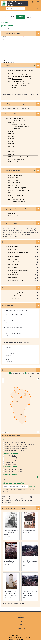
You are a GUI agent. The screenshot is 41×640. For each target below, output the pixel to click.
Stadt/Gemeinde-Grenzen (33, 373)
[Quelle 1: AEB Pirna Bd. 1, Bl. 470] (37, 270)
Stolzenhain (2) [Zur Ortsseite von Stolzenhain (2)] (8, 502)
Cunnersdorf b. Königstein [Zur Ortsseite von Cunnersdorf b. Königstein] (12, 499)
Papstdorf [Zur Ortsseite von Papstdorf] (29, 501)
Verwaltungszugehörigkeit (11, 170)
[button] (37, 247)
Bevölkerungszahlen (9, 114)
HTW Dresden (22, 446)
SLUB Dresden (20, 442)
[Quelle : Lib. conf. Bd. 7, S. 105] (37, 262)
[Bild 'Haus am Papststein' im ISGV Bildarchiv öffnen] (29, 526)
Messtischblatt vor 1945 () (14, 451)
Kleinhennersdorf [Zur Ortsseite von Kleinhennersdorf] (27, 499)
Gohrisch (14, 87)
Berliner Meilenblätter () (16, 446)
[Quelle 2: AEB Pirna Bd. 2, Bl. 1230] (37, 272)
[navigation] (20, 17)
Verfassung (7, 65)
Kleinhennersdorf (17, 76)
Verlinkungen (7, 305)
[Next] (35, 17)
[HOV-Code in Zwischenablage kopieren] (31, 28)
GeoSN (21, 451)
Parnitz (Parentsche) (29, 16)
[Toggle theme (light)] (37, 8)
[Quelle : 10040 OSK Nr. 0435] (37, 275)
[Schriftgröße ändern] (33, 8)
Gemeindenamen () (12, 460)
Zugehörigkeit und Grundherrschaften (15, 209)
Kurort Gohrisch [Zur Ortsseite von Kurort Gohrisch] (19, 501)
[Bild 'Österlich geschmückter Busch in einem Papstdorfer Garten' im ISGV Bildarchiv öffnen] (29, 586)
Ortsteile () (10, 462)
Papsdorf (11, 16)
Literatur (6, 288)
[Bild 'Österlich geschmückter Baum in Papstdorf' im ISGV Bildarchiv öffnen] (29, 556)
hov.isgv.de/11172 (19, 310)
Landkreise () (10, 456)
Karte (5, 370)
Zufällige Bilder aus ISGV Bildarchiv (14, 508)
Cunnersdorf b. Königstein (20, 83)
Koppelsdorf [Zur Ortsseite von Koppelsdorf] (7, 501)
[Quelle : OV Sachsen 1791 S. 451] (37, 278)
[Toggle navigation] (36, 2)
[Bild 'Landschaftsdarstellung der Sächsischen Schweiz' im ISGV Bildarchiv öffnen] (11, 526)
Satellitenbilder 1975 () (13, 471)
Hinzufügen (33, 486)
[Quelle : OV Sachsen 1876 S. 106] (37, 281)
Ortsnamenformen (9, 242)
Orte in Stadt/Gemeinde (17, 373)
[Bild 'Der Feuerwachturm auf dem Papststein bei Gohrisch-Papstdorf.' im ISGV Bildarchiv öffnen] (11, 586)
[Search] (15, 8)
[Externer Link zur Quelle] (35, 247)
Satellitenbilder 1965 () (13, 469)
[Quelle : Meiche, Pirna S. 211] (37, 247)
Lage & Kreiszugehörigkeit (11, 33)
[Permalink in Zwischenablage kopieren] (27, 310)
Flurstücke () (10, 464)
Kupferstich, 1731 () (15, 442)
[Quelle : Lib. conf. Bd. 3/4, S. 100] (37, 252)
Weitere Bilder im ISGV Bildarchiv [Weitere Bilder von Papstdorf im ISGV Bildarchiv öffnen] (13, 603)
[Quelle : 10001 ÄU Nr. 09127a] (37, 268)
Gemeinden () (11, 458)
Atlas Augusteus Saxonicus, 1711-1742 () (19, 444)
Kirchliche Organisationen (11, 223)
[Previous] (5, 17)
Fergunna (31, 444)
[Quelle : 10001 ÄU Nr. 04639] (37, 259)
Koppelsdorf (15, 74)
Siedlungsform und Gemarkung (13, 104)
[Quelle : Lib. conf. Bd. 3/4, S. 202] (37, 257)
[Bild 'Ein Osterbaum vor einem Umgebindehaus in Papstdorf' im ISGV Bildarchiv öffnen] (11, 556)
